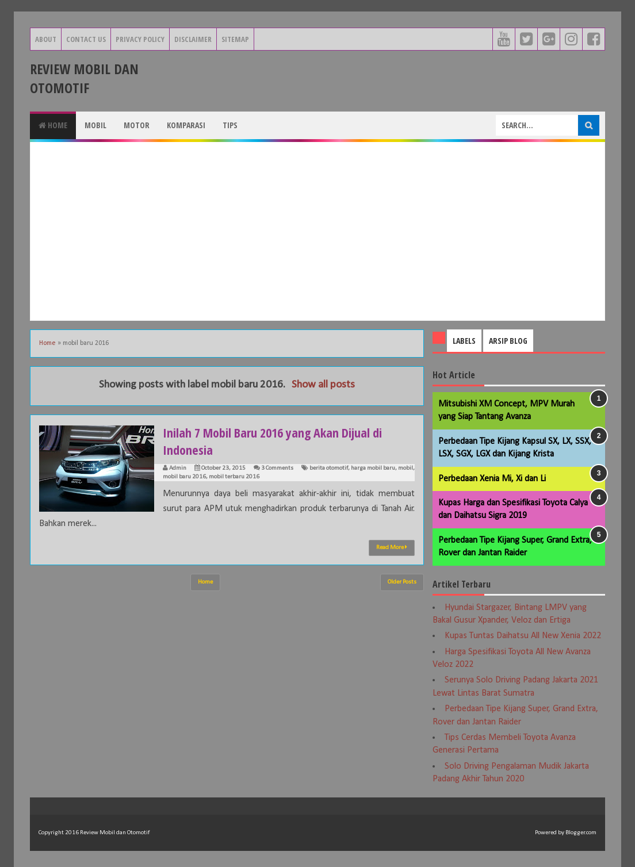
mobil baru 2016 (184, 477)
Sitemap (235, 39)
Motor (137, 125)
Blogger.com (580, 833)
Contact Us (86, 39)
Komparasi (186, 125)
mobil (405, 468)
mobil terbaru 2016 (234, 477)
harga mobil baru (373, 468)
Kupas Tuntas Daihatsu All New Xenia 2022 (523, 635)
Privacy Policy (140, 39)
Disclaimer (193, 39)
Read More (391, 547)
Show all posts (323, 384)
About (45, 39)
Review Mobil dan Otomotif (84, 78)
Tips (230, 125)
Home (53, 125)
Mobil (95, 125)
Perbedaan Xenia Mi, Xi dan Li (492, 479)
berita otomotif (328, 468)
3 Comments (277, 468)
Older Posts (402, 582)
